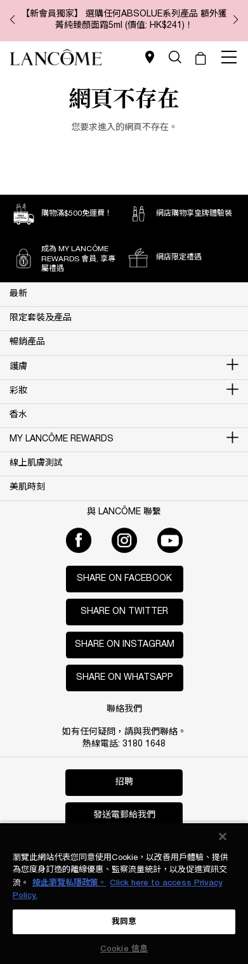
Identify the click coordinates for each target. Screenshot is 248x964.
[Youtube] (170, 540)
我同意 (124, 921)
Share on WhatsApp (124, 678)
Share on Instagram (124, 645)
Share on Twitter (124, 612)
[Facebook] (78, 540)
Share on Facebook (124, 579)
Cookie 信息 (124, 949)
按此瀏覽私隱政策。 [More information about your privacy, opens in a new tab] (69, 883)
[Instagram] (124, 540)
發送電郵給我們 (124, 815)
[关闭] (222, 836)
